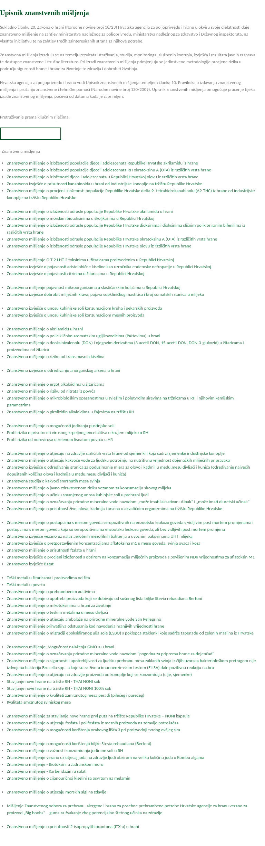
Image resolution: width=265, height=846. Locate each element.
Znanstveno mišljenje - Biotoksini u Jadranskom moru (55, 764)
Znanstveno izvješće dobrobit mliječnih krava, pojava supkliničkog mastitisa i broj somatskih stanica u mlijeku (105, 294)
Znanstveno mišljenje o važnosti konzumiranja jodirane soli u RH (65, 750)
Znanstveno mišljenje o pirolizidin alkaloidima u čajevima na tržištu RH (70, 411)
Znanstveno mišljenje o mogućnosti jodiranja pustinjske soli (61, 425)
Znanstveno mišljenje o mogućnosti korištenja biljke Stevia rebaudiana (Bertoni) (79, 743)
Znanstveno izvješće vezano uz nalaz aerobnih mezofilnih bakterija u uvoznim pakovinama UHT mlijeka (100, 536)
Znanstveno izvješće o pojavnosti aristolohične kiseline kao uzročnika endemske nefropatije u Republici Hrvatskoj (109, 266)
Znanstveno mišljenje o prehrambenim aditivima (51, 591)
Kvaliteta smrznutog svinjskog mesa (39, 702)
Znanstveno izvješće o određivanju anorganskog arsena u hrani (63, 370)
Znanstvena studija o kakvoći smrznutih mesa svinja (53, 480)
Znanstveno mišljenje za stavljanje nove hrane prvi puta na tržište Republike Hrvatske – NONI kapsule (98, 715)
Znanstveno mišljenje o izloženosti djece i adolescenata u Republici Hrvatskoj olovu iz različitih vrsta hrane (102, 176)
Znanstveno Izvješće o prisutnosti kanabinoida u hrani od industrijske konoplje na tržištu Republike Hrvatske (104, 183)
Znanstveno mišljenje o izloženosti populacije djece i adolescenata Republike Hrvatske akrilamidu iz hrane (102, 163)
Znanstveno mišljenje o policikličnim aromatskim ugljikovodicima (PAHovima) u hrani (83, 335)
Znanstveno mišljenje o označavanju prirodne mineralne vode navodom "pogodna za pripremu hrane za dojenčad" (110, 653)
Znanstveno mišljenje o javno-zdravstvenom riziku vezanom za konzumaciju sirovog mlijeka (89, 487)
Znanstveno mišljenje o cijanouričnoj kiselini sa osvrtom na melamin (68, 778)
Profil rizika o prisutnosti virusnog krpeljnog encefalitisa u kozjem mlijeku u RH (77, 432)
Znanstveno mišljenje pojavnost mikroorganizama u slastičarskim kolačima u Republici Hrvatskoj (93, 287)
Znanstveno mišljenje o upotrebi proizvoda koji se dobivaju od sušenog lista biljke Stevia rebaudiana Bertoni (104, 598)
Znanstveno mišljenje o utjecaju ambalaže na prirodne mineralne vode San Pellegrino (84, 619)
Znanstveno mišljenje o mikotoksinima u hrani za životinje (59, 605)
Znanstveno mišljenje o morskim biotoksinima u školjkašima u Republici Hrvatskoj (80, 218)
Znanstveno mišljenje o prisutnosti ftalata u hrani (51, 550)
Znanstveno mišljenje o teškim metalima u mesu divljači (57, 612)
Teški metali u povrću (26, 584)
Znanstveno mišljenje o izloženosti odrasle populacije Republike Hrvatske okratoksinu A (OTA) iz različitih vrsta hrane (112, 239)
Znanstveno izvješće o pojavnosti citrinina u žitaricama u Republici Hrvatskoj (75, 273)
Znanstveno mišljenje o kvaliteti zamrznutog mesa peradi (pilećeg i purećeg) (75, 695)
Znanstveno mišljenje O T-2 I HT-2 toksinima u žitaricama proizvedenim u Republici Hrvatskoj (90, 259)
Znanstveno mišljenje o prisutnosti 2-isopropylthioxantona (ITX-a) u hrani (73, 826)
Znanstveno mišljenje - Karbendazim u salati (47, 771)
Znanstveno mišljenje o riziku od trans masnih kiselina (55, 356)
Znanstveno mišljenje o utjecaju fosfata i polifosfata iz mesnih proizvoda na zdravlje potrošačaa (92, 722)
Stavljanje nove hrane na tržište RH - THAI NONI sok (53, 681)
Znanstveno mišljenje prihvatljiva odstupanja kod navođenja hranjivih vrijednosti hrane (85, 626)
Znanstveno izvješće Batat (30, 563)
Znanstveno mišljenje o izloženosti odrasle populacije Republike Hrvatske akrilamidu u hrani (90, 211)
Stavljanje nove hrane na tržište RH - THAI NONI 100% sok (59, 688)
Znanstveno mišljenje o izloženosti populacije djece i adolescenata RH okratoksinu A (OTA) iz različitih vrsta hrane (109, 169)
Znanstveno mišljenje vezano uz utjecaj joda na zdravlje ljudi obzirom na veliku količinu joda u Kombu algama (105, 757)
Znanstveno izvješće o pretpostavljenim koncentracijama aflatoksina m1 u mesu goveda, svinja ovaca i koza (103, 543)
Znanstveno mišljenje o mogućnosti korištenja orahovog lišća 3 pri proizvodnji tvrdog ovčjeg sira (93, 729)
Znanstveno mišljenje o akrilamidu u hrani (45, 328)
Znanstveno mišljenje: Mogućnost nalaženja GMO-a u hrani (60, 646)
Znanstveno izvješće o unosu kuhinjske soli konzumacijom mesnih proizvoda (76, 315)
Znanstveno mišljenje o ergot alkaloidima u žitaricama (56, 384)
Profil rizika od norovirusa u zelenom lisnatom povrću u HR (60, 439)
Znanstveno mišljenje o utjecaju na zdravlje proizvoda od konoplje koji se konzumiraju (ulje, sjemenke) (99, 674)
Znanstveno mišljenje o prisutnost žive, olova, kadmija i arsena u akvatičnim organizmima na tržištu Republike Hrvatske (114, 508)
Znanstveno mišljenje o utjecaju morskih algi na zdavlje (56, 792)
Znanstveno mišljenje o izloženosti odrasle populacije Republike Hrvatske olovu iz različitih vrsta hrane (99, 245)
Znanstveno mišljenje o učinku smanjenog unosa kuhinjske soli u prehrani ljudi (78, 494)
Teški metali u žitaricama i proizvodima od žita (48, 577)
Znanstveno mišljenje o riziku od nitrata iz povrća (51, 391)
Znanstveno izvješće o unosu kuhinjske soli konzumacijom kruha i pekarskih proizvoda (84, 308)
